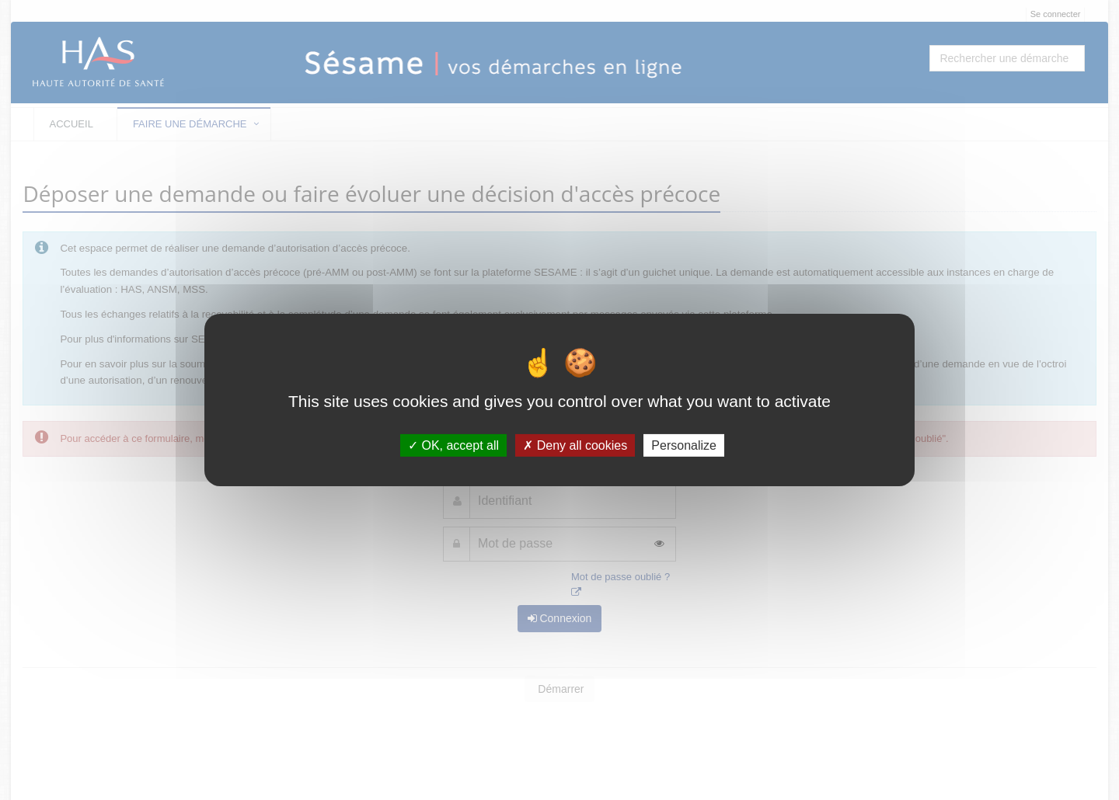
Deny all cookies (575, 445)
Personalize (683, 445)
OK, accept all (453, 445)
